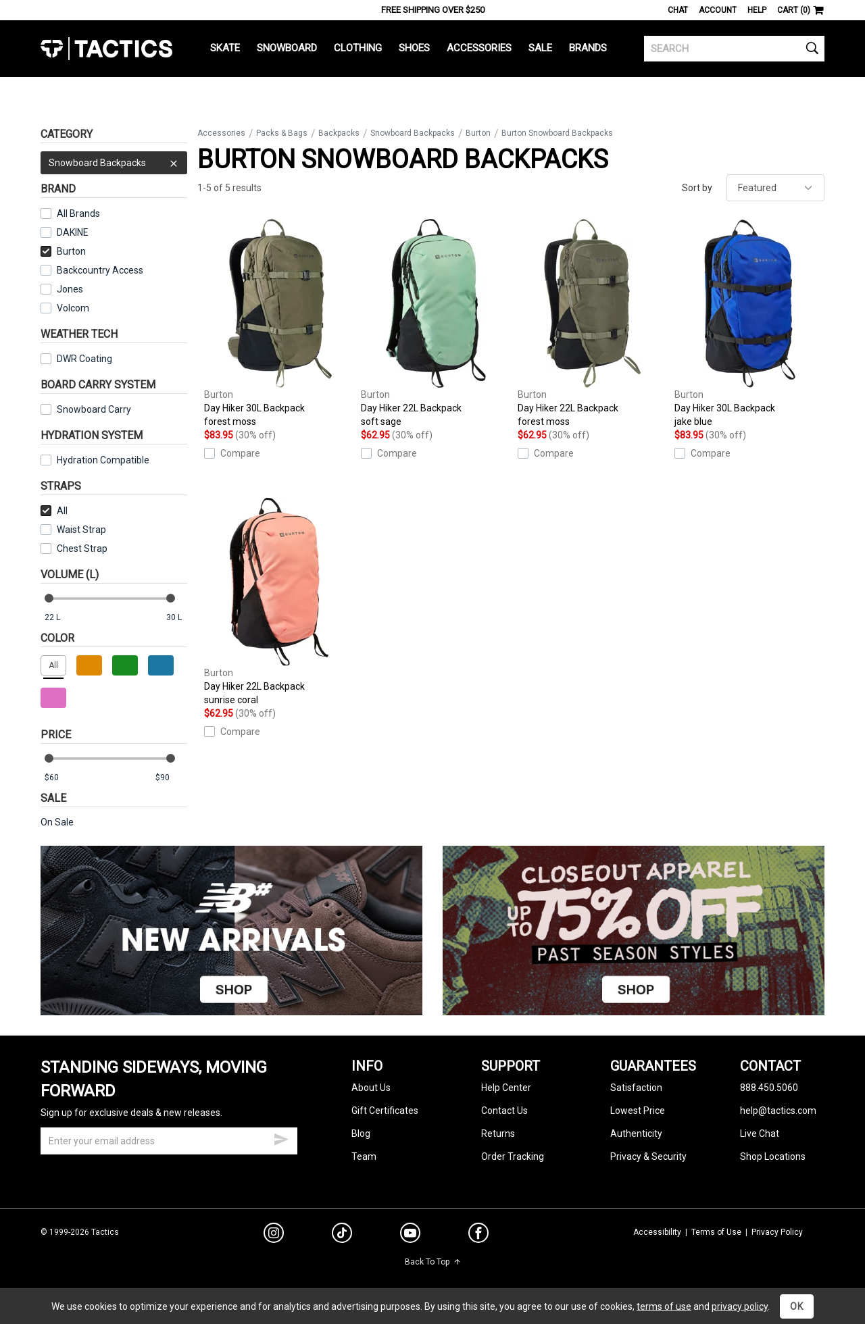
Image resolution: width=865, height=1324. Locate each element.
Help (756, 10)
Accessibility (657, 1232)
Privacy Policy (777, 1232)
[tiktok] (342, 1235)
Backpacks (339, 133)
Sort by (697, 187)
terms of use (664, 1306)
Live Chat (759, 1133)
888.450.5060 (769, 1087)
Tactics (106, 48)
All (54, 510)
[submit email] (281, 1137)
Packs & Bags (281, 133)
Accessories (479, 48)
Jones (70, 289)
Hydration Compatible (103, 460)
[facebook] (478, 1235)
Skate (225, 48)
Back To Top (433, 1262)
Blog (360, 1133)
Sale (540, 48)
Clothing (358, 48)
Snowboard (287, 48)
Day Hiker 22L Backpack (436, 323)
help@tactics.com (778, 1110)
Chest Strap (82, 548)
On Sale (57, 822)
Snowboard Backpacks (114, 162)
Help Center (506, 1087)
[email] (169, 1140)
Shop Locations (773, 1156)
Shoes (414, 48)
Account (718, 10)
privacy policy (740, 1306)
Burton (63, 251)
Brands (588, 48)
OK (797, 1306)
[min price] (60, 778)
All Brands (78, 213)
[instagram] (274, 1235)
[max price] (171, 778)
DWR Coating (84, 358)
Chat (678, 10)
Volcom (73, 308)
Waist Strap (81, 529)
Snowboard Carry (94, 409)
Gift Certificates (384, 1110)
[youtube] (410, 1235)
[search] (734, 48)
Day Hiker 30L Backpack (279, 323)
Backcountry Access (100, 270)
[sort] (775, 187)
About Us (371, 1087)
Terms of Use (716, 1232)
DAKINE (73, 232)
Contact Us (504, 1110)
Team (363, 1156)
